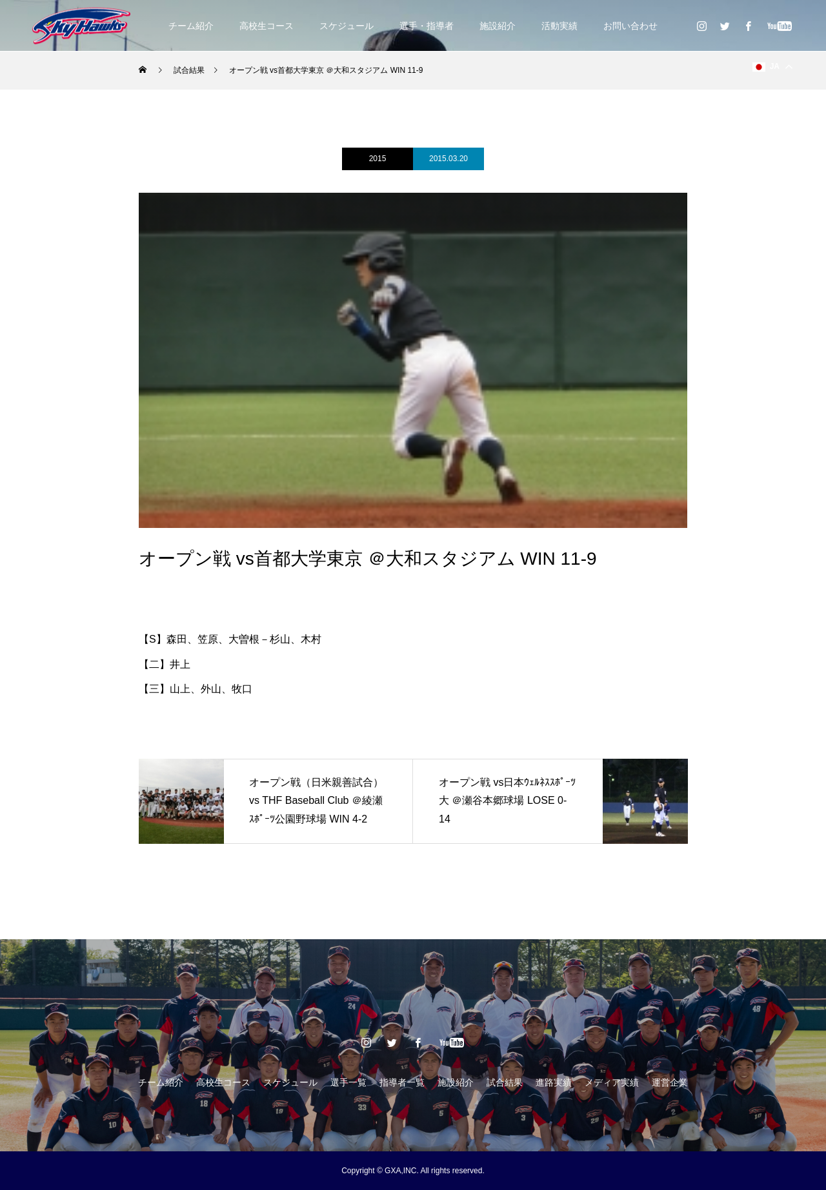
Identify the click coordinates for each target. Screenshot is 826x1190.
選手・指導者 (426, 26)
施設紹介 (497, 26)
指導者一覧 (402, 1082)
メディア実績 (612, 1082)
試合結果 (505, 1082)
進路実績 (554, 1082)
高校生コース (266, 26)
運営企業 (670, 1082)
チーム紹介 (191, 26)
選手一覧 (348, 1082)
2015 (378, 158)
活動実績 (559, 26)
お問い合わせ (630, 26)
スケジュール (346, 26)
